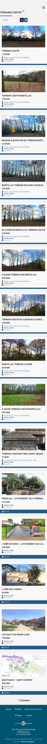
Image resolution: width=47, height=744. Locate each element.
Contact (29, 715)
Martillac (18, 709)
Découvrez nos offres (33, 709)
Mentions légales (27, 742)
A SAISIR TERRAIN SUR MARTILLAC (19, 274)
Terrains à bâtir (9, 59)
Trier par (5, 20)
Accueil (8, 709)
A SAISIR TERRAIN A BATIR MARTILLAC (21, 409)
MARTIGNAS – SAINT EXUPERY (17, 680)
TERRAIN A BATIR (10, 51)
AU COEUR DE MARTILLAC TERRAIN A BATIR (23, 230)
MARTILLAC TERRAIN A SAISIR (17, 364)
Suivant (25, 700)
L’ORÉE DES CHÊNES (12, 589)
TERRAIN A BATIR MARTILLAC (17, 95)
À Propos (18, 715)
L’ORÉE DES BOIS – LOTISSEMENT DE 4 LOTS (24, 544)
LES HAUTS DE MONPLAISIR (16, 634)
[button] (44, 7)
